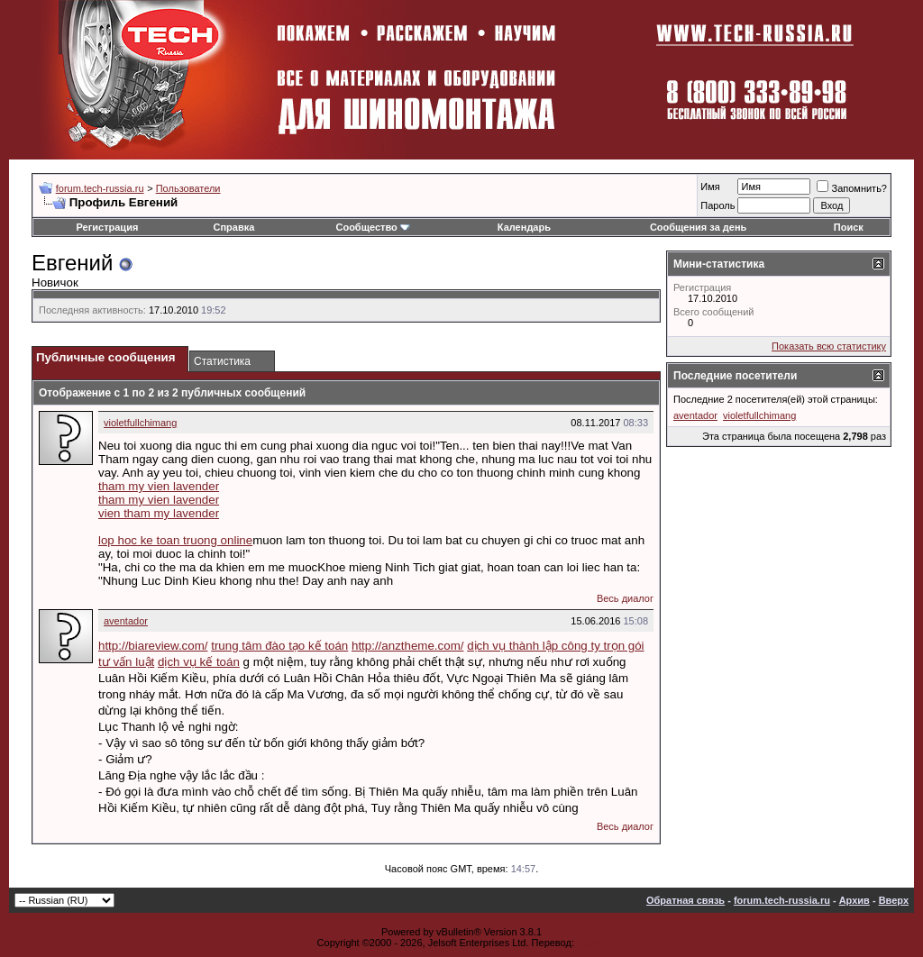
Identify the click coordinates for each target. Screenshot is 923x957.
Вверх (894, 900)
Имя (709, 186)
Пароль (717, 205)
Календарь (524, 227)
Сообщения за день (698, 227)
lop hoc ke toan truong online (175, 540)
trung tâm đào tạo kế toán (279, 645)
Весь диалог (625, 598)
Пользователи (188, 188)
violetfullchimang (140, 422)
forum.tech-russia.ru (100, 188)
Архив (854, 900)
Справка (234, 227)
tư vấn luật (126, 662)
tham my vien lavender (158, 486)
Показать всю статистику (829, 346)
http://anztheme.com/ (407, 645)
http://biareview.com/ (153, 645)
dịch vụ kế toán (199, 662)
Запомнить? (852, 188)
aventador (126, 620)
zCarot (591, 942)
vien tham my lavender (158, 513)
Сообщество (372, 227)
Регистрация (108, 227)
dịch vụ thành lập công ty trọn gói (555, 645)
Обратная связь (685, 900)
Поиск (849, 227)
